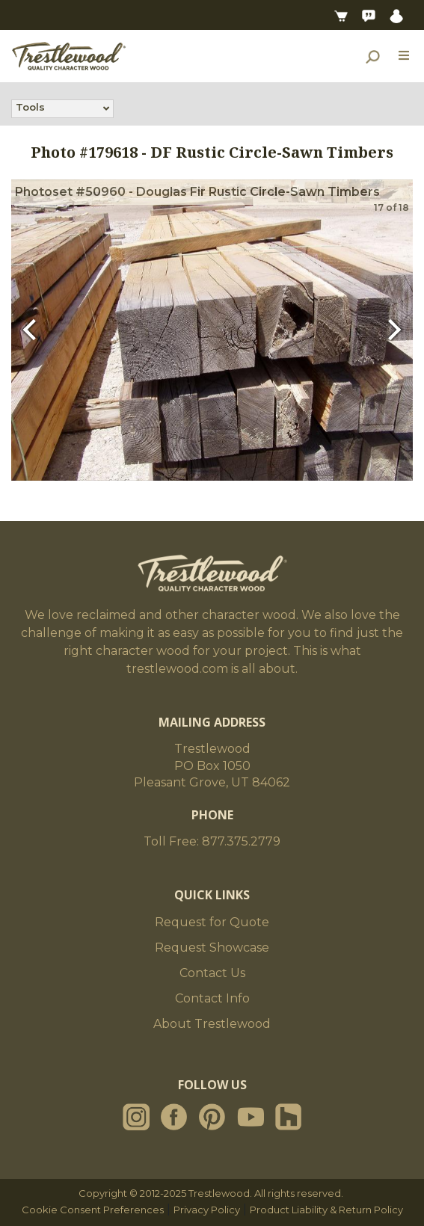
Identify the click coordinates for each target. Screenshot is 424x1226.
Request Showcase (212, 947)
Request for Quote (212, 922)
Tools (30, 108)
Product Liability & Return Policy (326, 1210)
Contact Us (212, 973)
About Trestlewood (212, 1024)
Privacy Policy (206, 1210)
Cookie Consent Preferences (93, 1210)
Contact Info (212, 998)
